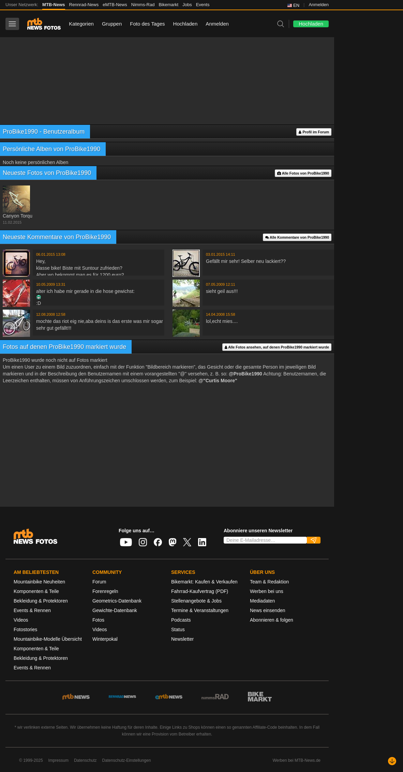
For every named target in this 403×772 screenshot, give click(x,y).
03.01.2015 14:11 (220, 254)
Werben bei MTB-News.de (297, 760)
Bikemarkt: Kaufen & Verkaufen (204, 581)
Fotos (98, 620)
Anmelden (319, 4)
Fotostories (25, 629)
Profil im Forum (314, 132)
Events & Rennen (32, 610)
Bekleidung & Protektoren (41, 601)
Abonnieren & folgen (271, 620)
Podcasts (181, 620)
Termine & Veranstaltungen (199, 610)
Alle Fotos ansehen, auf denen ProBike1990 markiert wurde (277, 347)
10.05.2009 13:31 (50, 284)
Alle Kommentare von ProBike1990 (297, 237)
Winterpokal (105, 639)
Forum (99, 581)
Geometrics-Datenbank (116, 601)
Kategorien (81, 24)
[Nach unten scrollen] (392, 761)
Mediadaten (262, 601)
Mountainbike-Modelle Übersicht (48, 639)
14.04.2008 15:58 (220, 314)
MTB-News (53, 4)
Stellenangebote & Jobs (196, 601)
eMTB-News (115, 4)
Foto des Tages (147, 24)
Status (178, 629)
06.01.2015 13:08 (50, 254)
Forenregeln (105, 591)
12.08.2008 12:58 (50, 314)
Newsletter (182, 639)
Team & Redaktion (269, 581)
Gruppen (112, 24)
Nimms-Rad (143, 4)
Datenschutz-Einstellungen (126, 760)
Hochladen (185, 24)
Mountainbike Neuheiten (39, 581)
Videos (21, 620)
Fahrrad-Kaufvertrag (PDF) (199, 591)
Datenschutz (85, 760)
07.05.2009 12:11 (220, 284)
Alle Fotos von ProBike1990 (303, 173)
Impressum (58, 760)
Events (203, 4)
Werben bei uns (266, 591)
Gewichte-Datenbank (114, 610)
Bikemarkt (168, 4)
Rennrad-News (84, 4)
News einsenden (267, 610)
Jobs (187, 4)
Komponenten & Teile (36, 591)
